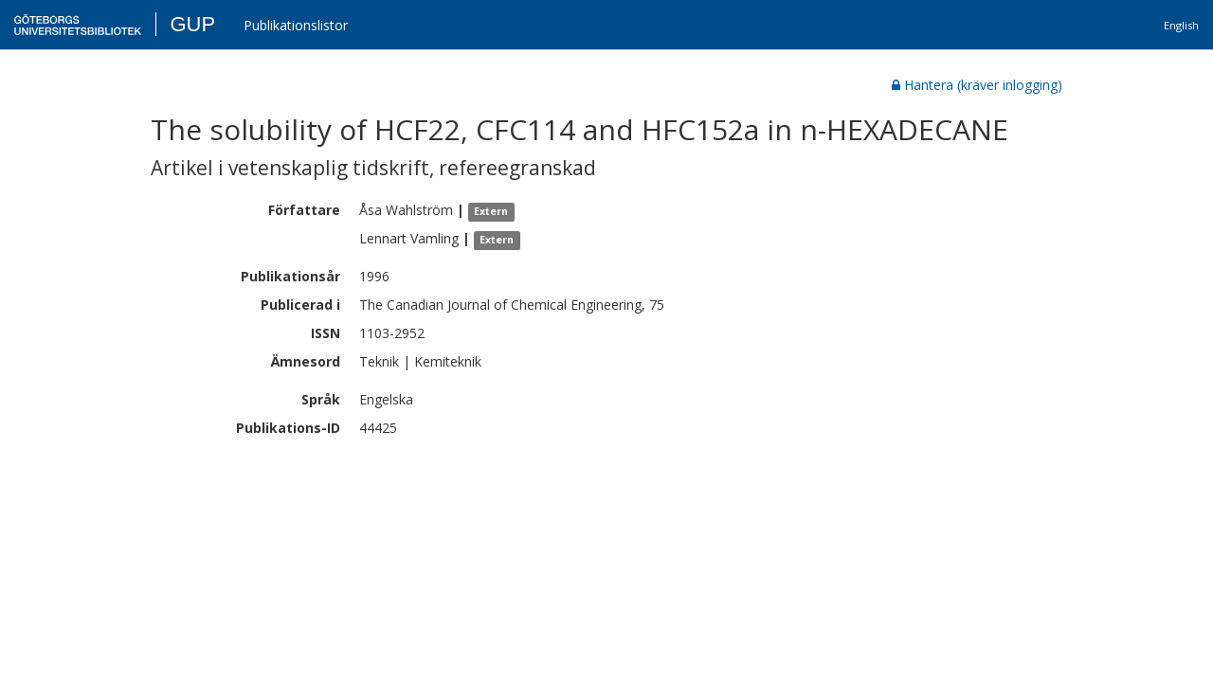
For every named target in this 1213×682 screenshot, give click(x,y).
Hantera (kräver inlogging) (977, 85)
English (1181, 25)
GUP (192, 24)
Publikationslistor (296, 25)
